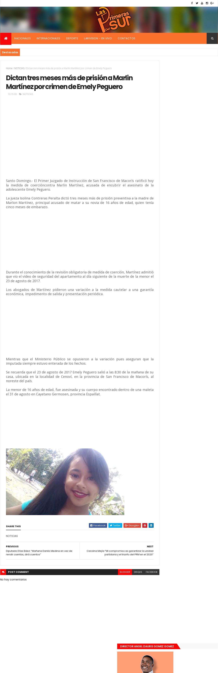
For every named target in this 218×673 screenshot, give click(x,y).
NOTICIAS (19, 68)
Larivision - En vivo (98, 38)
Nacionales (22, 38)
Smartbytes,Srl (28, 667)
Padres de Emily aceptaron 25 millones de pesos (191, 322)
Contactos (126, 38)
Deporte (72, 38)
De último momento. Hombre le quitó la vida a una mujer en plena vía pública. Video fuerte (192, 283)
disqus (122, 584)
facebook (135, 584)
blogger (108, 584)
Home (9, 68)
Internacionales (48, 38)
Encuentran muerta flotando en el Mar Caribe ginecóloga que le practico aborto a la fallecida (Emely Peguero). (191, 260)
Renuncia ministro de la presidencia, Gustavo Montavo (190, 302)
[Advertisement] (60, 152)
